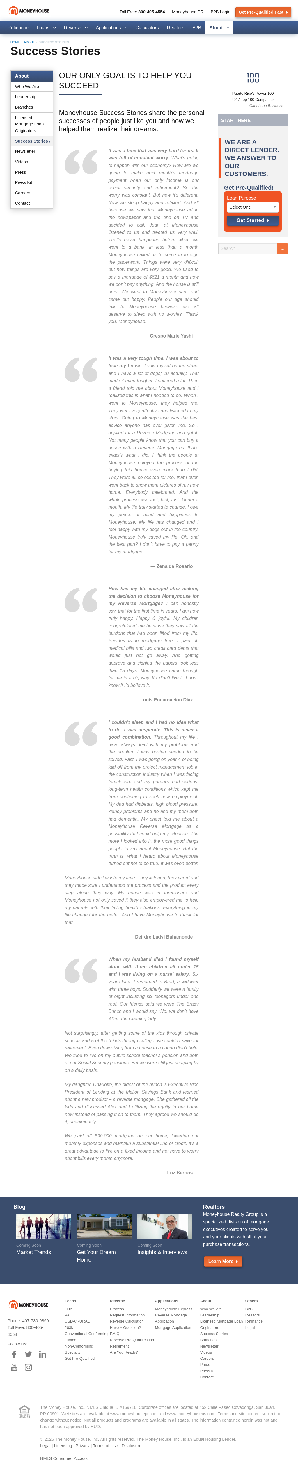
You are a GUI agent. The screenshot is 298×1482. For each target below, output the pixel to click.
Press (20, 172)
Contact (22, 203)
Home (15, 42)
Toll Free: (142, 12)
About (216, 27)
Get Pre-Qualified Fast (263, 12)
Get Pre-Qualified (80, 1358)
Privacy (83, 1445)
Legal (250, 1327)
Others (251, 1301)
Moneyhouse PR (187, 12)
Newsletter (25, 151)
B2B (196, 27)
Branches (24, 107)
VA (67, 1315)
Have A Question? (125, 1327)
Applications (108, 27)
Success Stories (31, 141)
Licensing (63, 1445)
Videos (21, 161)
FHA (68, 1309)
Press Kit (23, 182)
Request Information (127, 1315)
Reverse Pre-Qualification (132, 1340)
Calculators (147, 27)
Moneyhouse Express (173, 1309)
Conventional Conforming (86, 1334)
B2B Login (220, 12)
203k (69, 1327)
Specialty (72, 1352)
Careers (22, 193)
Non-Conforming (79, 1346)
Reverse (72, 27)
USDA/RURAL (77, 1321)
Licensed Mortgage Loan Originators (29, 124)
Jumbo (70, 1340)
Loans (43, 27)
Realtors (176, 27)
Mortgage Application (173, 1327)
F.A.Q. (115, 1334)
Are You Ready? (124, 1352)
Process (117, 1309)
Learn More (223, 1261)
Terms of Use (105, 1445)
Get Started (253, 220)
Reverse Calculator (126, 1321)
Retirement (119, 1346)
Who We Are (27, 86)
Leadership (25, 96)
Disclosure (131, 1445)
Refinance (18, 27)
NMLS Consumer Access (64, 1458)
